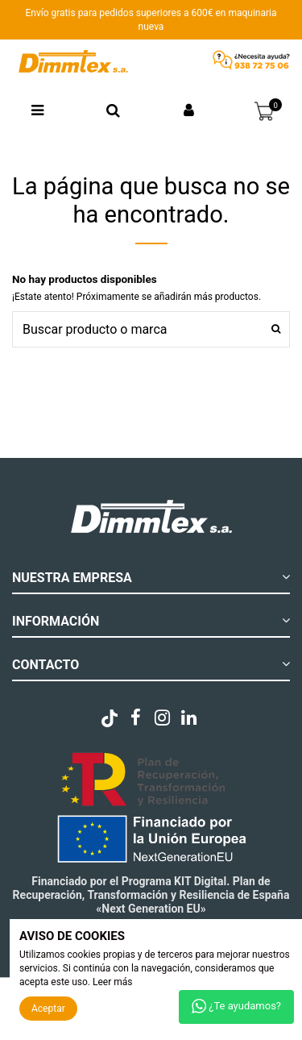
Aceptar (48, 1008)
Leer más (112, 982)
